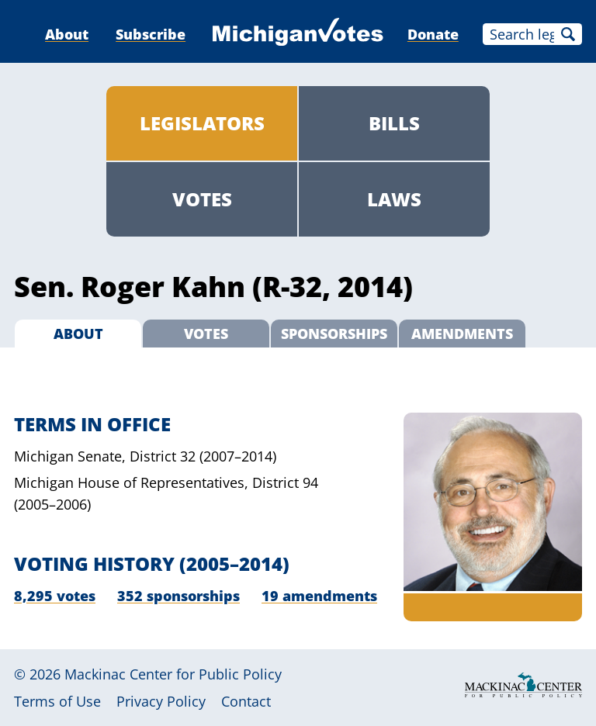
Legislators (202, 123)
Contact (246, 701)
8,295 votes (54, 595)
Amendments (462, 333)
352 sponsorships (178, 595)
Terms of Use (57, 701)
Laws (394, 199)
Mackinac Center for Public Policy (173, 674)
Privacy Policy (161, 701)
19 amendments (319, 595)
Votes (202, 199)
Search (568, 34)
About (66, 34)
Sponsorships (334, 333)
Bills (394, 123)
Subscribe (150, 34)
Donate (433, 34)
